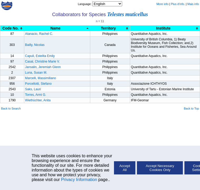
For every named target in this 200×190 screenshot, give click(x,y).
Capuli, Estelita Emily (40, 56)
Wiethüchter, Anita (38, 100)
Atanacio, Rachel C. (39, 34)
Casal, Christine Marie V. (42, 61)
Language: (85, 4)
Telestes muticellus (127, 14)
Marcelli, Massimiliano (40, 78)
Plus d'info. (178, 4)
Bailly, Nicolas (35, 45)
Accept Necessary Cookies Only (160, 168)
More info (162, 4)
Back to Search (11, 108)
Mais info (193, 4)
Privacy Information (79, 179)
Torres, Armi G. (35, 95)
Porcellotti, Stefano (38, 84)
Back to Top (191, 108)
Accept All (124, 168)
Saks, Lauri (33, 89)
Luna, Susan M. (36, 72)
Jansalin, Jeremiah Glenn (43, 67)
